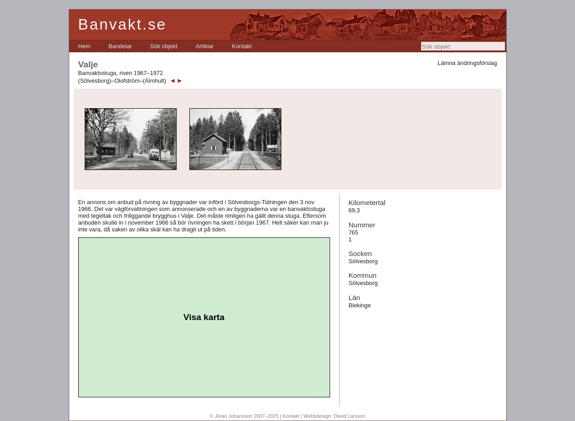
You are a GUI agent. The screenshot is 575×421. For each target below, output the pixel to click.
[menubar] (165, 46)
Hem (84, 46)
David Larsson (350, 416)
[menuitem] (84, 46)
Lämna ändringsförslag (467, 63)
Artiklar (205, 46)
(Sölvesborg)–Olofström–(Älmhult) (122, 80)
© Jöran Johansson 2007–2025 (244, 416)
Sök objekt (164, 46)
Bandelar (120, 46)
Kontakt (241, 46)
